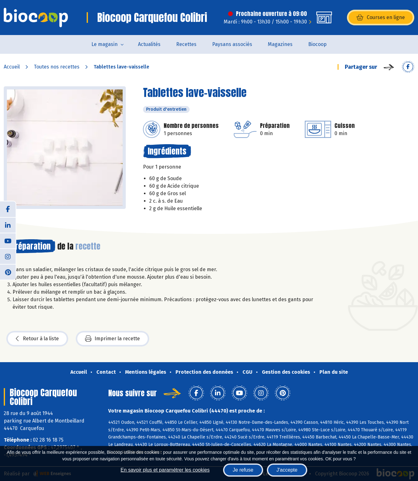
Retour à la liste (37, 339)
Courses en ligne (380, 17)
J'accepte (287, 470)
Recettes (186, 44)
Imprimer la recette (112, 339)
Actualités (149, 44)
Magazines (280, 44)
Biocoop (317, 44)
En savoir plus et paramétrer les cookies (165, 470)
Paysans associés (232, 44)
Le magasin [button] (104, 44)
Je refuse (243, 470)
